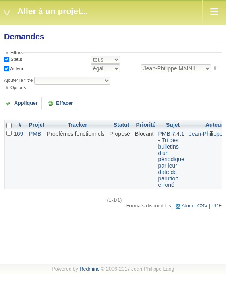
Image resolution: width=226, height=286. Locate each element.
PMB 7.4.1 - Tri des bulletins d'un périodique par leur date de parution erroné (171, 159)
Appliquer (26, 103)
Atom (187, 206)
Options (18, 87)
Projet (36, 125)
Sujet (173, 125)
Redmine (89, 269)
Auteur (16, 68)
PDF (217, 206)
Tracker (77, 125)
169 (18, 134)
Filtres (16, 52)
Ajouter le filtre (18, 80)
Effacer (64, 103)
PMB (35, 134)
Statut (15, 59)
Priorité (146, 125)
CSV (202, 206)
